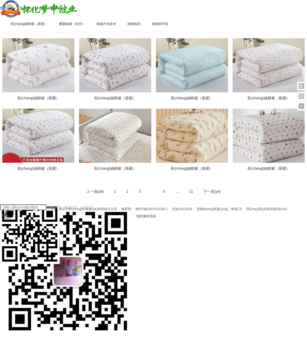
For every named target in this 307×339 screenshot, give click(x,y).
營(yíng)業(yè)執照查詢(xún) (266, 209)
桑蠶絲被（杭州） (72, 24)
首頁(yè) (27, 8)
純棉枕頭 (134, 24)
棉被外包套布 (106, 24)
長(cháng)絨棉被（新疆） (29, 24)
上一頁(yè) (95, 192)
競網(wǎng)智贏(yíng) (212, 209)
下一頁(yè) (212, 192)
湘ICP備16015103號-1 (151, 209)
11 (191, 192)
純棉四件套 (160, 24)
